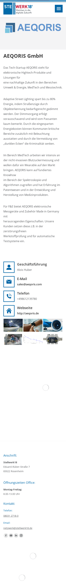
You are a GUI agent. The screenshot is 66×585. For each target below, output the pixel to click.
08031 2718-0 (10, 515)
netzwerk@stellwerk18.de (17, 528)
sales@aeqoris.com (29, 284)
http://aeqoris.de (28, 313)
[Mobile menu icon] (59, 8)
